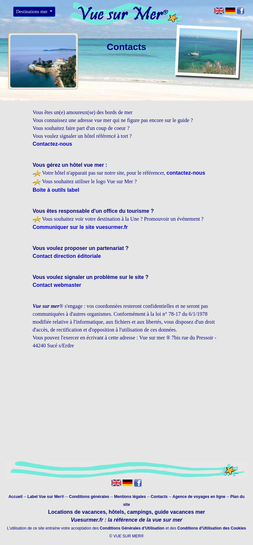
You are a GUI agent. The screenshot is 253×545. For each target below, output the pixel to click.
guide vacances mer (179, 512)
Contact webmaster (57, 285)
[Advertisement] (126, 407)
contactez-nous (186, 173)
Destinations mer (32, 11)
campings (139, 512)
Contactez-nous (52, 144)
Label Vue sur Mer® (45, 496)
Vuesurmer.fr (87, 520)
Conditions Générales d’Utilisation (132, 528)
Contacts (160, 496)
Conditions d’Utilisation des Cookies (211, 528)
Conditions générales (89, 496)
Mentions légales (130, 496)
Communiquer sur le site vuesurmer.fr (80, 227)
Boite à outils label (56, 190)
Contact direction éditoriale (67, 256)
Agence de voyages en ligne (199, 496)
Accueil (16, 496)
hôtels (116, 512)
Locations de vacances (77, 512)
